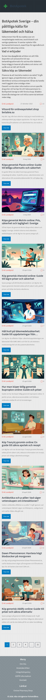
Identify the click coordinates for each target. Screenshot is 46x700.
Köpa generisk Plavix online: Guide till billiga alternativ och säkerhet (22, 166)
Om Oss (23, 664)
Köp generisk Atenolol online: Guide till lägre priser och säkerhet (22, 277)
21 (38, 644)
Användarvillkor (23, 668)
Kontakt (23, 680)
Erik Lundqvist (8, 103)
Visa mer (6, 128)
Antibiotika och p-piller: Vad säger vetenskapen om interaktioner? (21, 499)
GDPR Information (23, 676)
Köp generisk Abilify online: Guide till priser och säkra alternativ (23, 610)
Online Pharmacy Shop (23, 690)
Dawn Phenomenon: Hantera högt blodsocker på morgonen (22, 555)
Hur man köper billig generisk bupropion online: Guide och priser (22, 388)
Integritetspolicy (23, 672)
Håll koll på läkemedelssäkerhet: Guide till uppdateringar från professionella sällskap (21, 333)
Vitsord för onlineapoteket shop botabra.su (20, 111)
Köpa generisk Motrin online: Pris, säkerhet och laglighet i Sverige (21, 222)
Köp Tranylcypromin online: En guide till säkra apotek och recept (21, 444)
